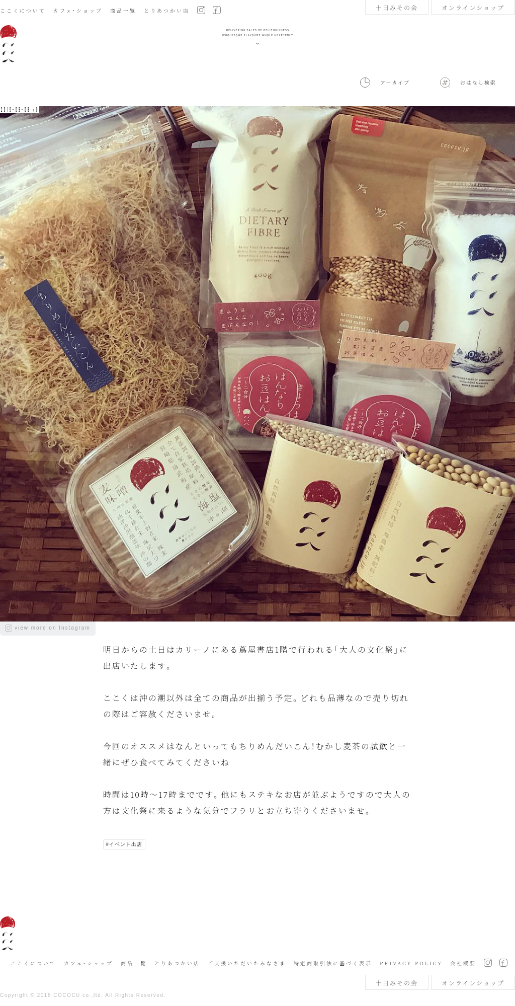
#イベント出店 (124, 844)
